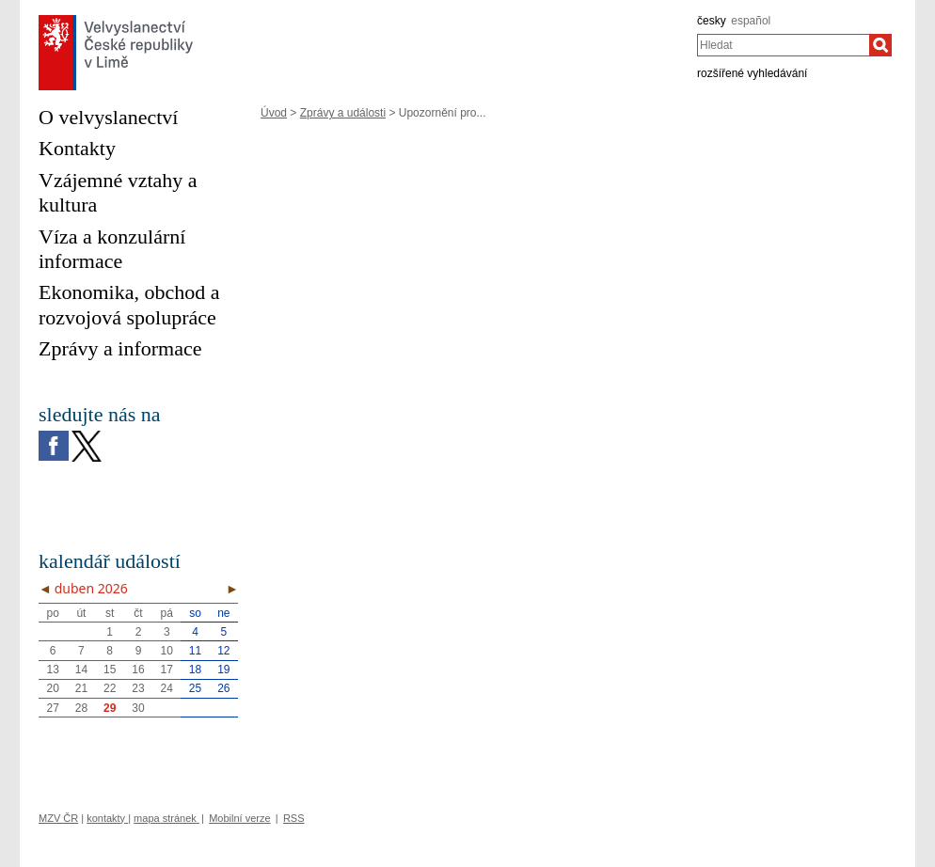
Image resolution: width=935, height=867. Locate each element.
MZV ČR (58, 818)
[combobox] (783, 45)
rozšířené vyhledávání (752, 73)
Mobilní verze (239, 818)
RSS (294, 818)
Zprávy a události (343, 112)
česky (711, 20)
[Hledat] (880, 45)
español (750, 20)
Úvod (274, 112)
